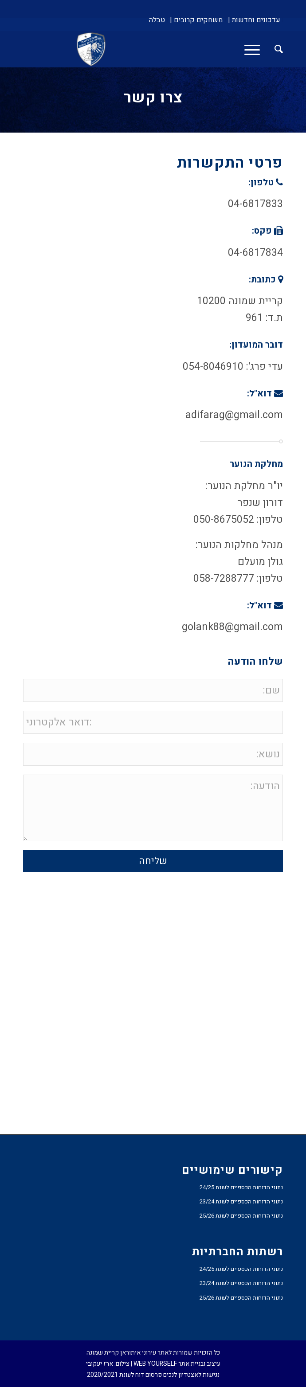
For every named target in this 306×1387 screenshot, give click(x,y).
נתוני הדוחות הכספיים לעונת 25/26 (241, 1215)
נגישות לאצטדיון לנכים (191, 1374)
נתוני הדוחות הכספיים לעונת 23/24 (241, 1201)
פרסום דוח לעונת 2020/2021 (124, 1374)
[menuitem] (254, 20)
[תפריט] (255, 49)
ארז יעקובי (99, 1363)
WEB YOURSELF (155, 1363)
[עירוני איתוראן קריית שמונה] (179, 49)
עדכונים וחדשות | (254, 20)
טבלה (157, 20)
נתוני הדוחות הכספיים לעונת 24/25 (241, 1187)
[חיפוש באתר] (274, 49)
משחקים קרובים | (196, 20)
